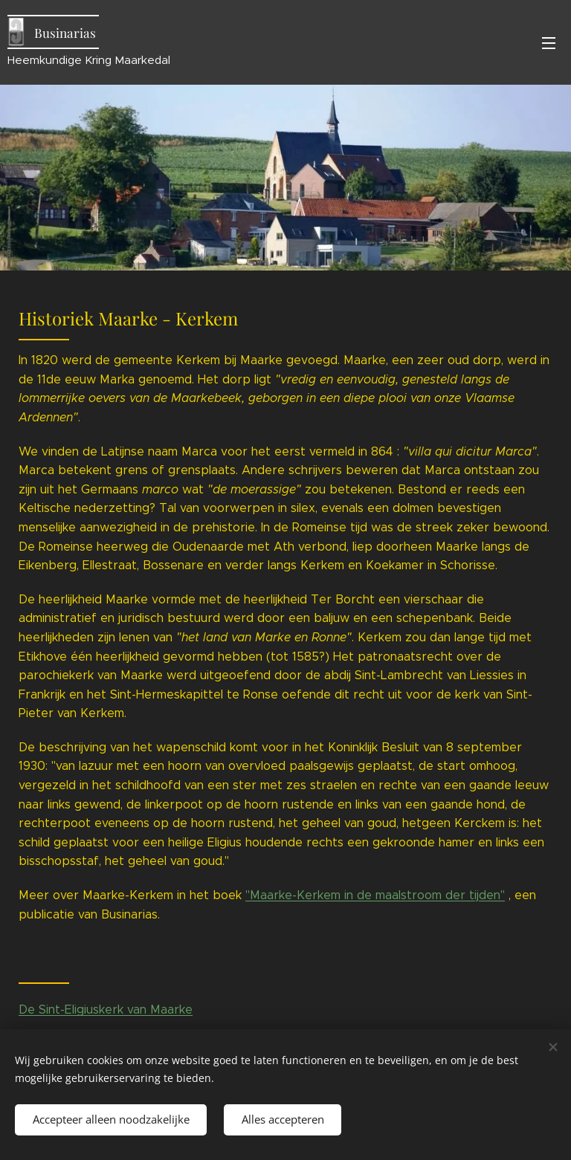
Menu (548, 43)
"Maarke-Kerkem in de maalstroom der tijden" (375, 895)
